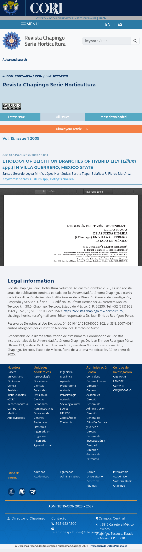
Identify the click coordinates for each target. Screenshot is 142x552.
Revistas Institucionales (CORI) (16, 394)
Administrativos (70, 476)
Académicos (41, 476)
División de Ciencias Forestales (40, 385)
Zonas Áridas (68, 418)
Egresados (66, 472)
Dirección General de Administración (95, 403)
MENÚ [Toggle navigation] (29, 24)
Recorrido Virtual (18, 404)
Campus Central (110, 518)
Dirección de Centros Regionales (42, 417)
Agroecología (42, 376)
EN (108, 24)
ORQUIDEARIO (122, 390)
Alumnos (39, 472)
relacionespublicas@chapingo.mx (78, 530)
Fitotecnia (40, 427)
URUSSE (65, 413)
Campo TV (13, 408)
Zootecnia (66, 422)
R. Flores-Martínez (118, 173)
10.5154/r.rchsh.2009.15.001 (28, 155)
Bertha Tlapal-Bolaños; (88, 173)
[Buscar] (135, 41)
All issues (62, 117)
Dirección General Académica (93, 390)
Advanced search (14, 59)
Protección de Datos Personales (108, 546)
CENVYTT (119, 386)
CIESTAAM (119, 376)
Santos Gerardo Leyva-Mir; (21, 173)
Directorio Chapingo (26, 518)
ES (120, 24)
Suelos (64, 408)
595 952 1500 (63, 524)
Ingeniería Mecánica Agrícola (66, 376)
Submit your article (71, 129)
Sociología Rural (70, 404)
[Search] (107, 41)
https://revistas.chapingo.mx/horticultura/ (93, 311)
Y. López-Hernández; (56, 173)
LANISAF (118, 381)
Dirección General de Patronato (93, 454)
